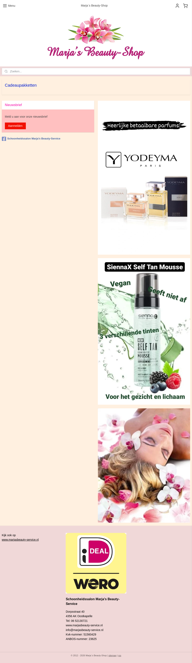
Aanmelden (15, 125)
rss (119, 655)
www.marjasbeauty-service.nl (20, 539)
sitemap (113, 655)
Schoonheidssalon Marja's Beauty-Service (31, 138)
